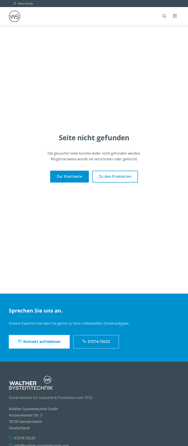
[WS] (14, 16)
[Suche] (164, 16)
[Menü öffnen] (174, 16)
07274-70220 (96, 342)
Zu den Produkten (115, 176)
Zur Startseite (69, 176)
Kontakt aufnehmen (39, 342)
